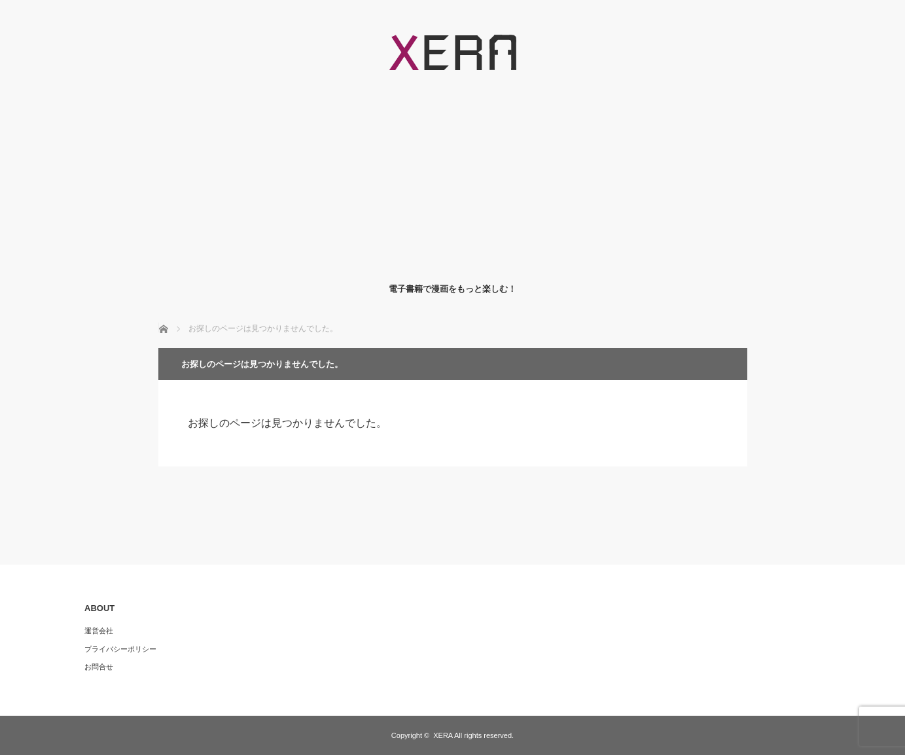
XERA (442, 735)
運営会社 (98, 631)
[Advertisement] (452, 176)
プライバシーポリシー (120, 649)
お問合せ (98, 667)
